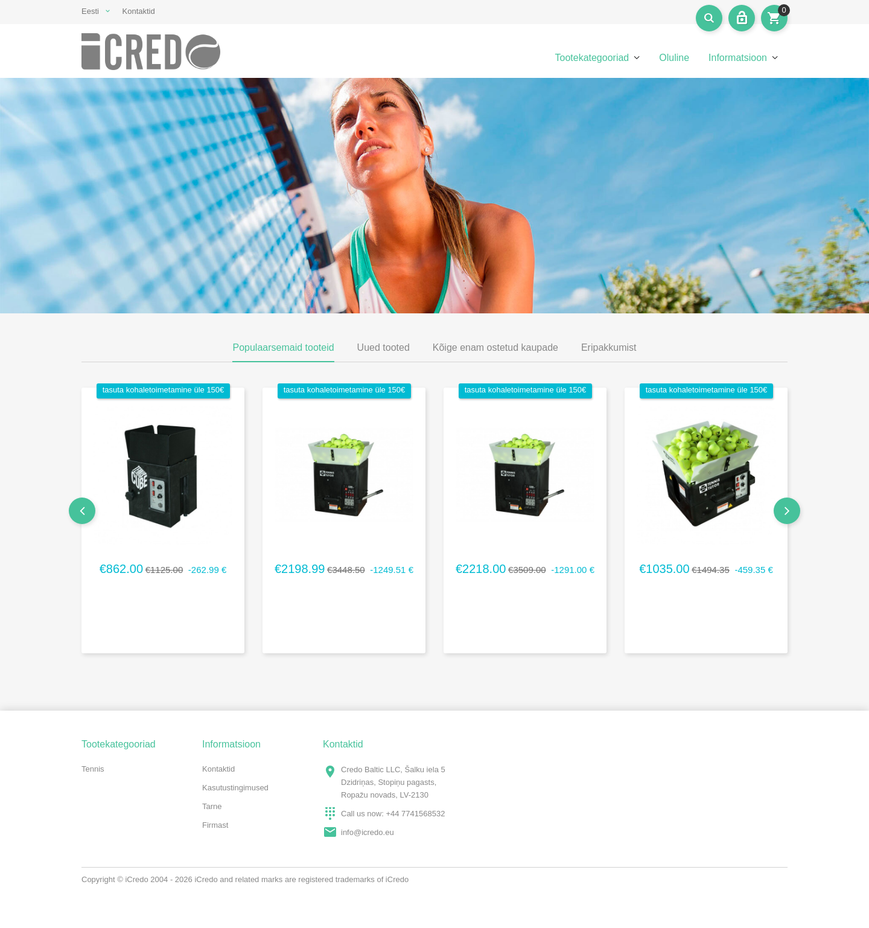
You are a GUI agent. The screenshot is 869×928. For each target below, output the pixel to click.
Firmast (215, 825)
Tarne (212, 806)
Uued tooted (383, 347)
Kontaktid (139, 11)
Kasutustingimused (235, 787)
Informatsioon (737, 58)
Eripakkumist (609, 347)
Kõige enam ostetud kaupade (495, 347)
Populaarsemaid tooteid (283, 347)
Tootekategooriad (592, 58)
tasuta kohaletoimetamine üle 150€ (163, 389)
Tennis (92, 768)
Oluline (674, 58)
